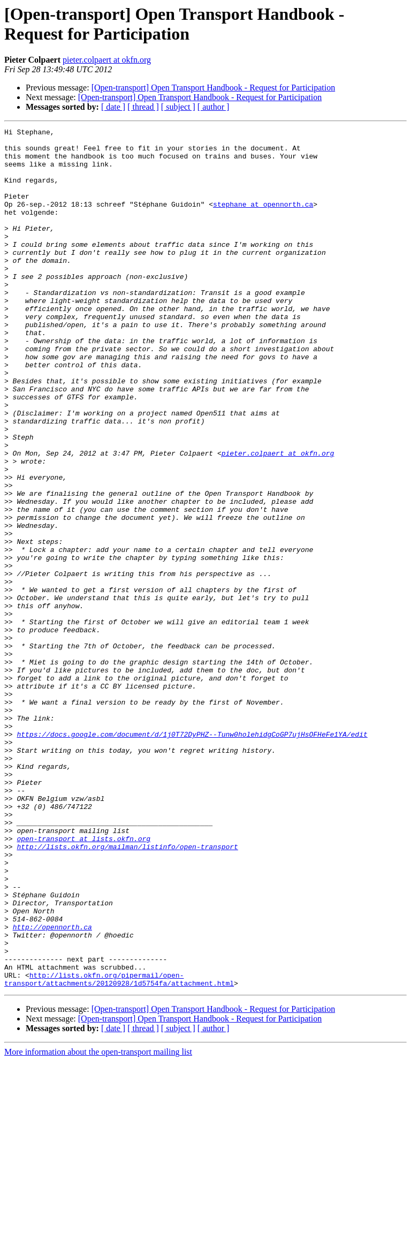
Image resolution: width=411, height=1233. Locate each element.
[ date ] (113, 106)
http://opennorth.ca (52, 1087)
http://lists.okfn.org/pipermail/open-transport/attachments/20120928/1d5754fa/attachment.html (119, 1150)
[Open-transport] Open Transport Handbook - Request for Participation (213, 87)
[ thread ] (143, 106)
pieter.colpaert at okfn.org (107, 59)
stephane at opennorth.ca (263, 220)
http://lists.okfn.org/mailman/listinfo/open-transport (127, 991)
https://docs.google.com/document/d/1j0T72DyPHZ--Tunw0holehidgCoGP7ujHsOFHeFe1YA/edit (192, 856)
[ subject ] (178, 106)
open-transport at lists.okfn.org (83, 981)
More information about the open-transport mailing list (98, 1223)
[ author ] (213, 106)
